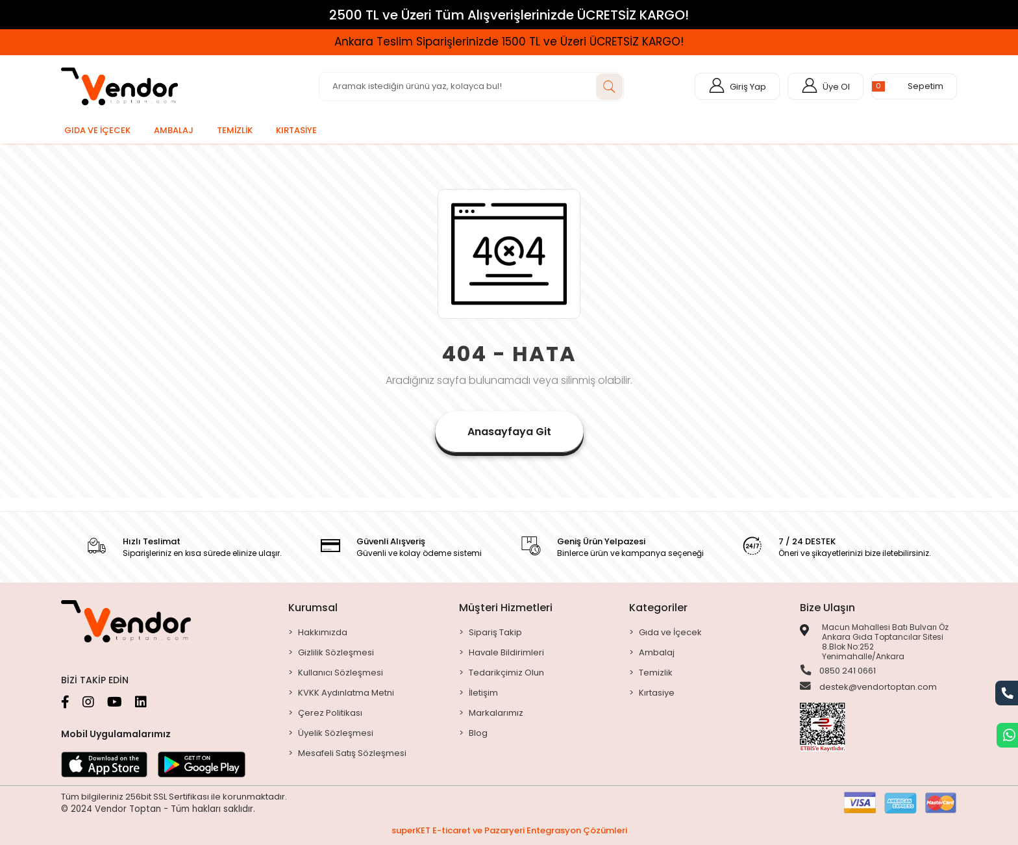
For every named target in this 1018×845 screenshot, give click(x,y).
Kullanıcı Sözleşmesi (340, 672)
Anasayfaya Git (509, 431)
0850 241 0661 (838, 670)
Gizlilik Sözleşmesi (336, 652)
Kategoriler (658, 607)
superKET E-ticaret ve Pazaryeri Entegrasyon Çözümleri (509, 830)
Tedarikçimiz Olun (506, 672)
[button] (914, 86)
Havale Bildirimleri (506, 652)
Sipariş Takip (495, 632)
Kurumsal (313, 607)
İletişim (483, 693)
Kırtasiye (657, 693)
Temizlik (656, 672)
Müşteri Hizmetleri (505, 607)
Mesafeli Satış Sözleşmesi (352, 753)
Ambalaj (657, 652)
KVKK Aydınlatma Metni (346, 693)
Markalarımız (496, 713)
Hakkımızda (322, 632)
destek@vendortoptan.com (868, 687)
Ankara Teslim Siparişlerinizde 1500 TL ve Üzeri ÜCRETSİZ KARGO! (509, 41)
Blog (478, 733)
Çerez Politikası (330, 713)
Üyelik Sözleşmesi (335, 733)
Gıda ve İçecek (670, 632)
